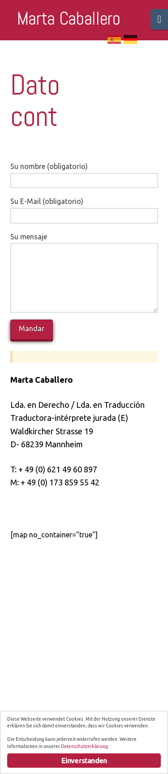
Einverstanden (84, 761)
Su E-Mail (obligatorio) (84, 209)
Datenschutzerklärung (84, 746)
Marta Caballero (69, 19)
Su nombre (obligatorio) (84, 174)
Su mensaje (84, 243)
